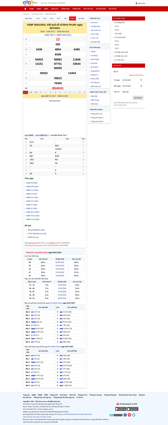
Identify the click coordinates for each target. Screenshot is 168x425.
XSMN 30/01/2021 (63, 31)
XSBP (46, 35)
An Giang (94, 55)
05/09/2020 (60, 262)
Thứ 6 (117, 30)
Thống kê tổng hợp (110, 395)
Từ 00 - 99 (94, 38)
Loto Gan (94, 22)
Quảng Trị (94, 75)
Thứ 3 (117, 41)
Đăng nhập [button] (140, 3)
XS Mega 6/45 (120, 22)
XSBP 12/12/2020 (32, 219)
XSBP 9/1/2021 (32, 205)
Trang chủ (26, 395)
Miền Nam (94, 104)
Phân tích (65, 9)
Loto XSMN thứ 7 (42, 135)
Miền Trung (95, 100)
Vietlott (54, 9)
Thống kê (76, 9)
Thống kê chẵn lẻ (97, 121)
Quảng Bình (95, 71)
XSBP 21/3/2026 (32, 190)
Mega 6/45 (54, 395)
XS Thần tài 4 (119, 60)
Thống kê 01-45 (96, 114)
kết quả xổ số (33, 243)
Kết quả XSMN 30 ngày (36, 230)
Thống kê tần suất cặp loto (42, 397)
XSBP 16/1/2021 (32, 201)
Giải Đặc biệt (95, 42)
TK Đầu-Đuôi (95, 26)
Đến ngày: (117, 86)
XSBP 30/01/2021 (63, 35)
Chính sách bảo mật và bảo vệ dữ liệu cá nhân (37, 417)
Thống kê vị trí (82, 395)
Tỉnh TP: (117, 92)
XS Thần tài (95, 82)
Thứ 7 (117, 48)
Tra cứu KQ (88, 9)
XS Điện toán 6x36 (121, 52)
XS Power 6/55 (120, 37)
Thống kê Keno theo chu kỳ (127, 395)
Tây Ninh (94, 63)
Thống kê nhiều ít (97, 118)
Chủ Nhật (118, 33)
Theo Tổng (95, 34)
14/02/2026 (62, 285)
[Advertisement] (55, 117)
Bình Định (94, 67)
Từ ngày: (117, 80)
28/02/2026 (62, 298)
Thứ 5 (117, 45)
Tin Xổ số (112, 9)
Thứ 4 (117, 26)
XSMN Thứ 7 (50, 31)
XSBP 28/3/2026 (32, 187)
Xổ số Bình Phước (56, 303)
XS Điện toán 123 (121, 56)
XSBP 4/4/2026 (32, 183)
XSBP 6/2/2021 (63, 96)
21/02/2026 (62, 295)
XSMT (46, 9)
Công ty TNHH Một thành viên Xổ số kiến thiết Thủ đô (75, 414)
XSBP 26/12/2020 (32, 212)
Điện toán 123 (96, 86)
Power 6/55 (95, 79)
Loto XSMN (29, 135)
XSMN (39, 9)
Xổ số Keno (63, 395)
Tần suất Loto (96, 30)
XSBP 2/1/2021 (32, 208)
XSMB (31, 9)
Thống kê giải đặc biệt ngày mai (64, 397)
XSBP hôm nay (33, 237)
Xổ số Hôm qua (95, 47)
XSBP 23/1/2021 (50, 96)
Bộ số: (116, 72)
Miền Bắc (94, 96)
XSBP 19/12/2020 (32, 216)
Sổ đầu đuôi (101, 9)
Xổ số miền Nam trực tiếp (37, 234)
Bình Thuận (95, 59)
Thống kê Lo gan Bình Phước (37, 253)
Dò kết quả (138, 98)
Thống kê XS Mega (96, 109)
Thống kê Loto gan (95, 395)
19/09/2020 (60, 269)
